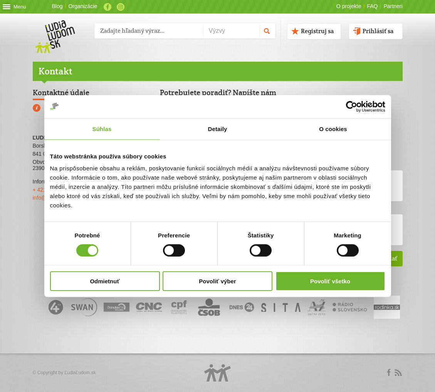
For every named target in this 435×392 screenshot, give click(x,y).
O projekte (348, 6)
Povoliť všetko (330, 281)
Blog (57, 6)
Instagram (120, 7)
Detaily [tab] (217, 128)
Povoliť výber (217, 281)
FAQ (372, 6)
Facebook (107, 7)
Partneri (392, 6)
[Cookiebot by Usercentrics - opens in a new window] (351, 106)
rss (398, 373)
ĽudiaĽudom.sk (80, 372)
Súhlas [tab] (102, 128)
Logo (217, 373)
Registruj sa (317, 31)
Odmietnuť (104, 281)
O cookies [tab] (333, 128)
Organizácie (83, 6)
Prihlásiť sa (378, 31)
